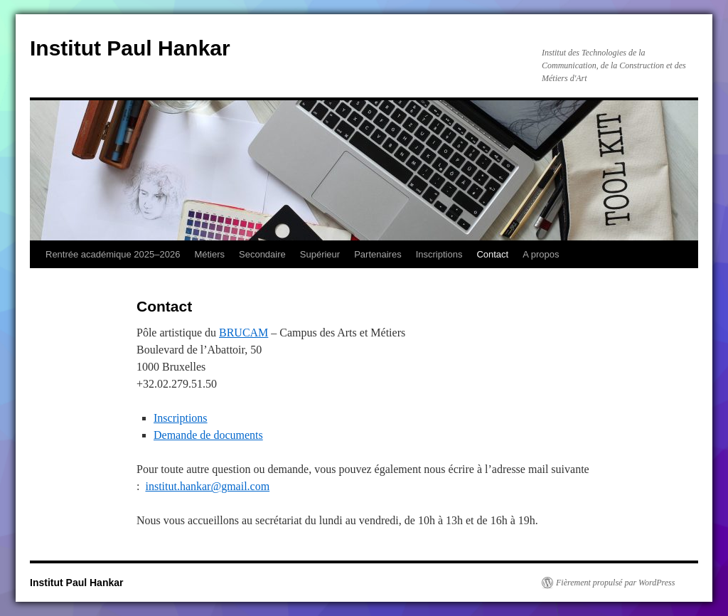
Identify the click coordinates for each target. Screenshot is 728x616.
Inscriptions (439, 254)
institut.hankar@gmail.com (207, 486)
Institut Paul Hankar (130, 48)
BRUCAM (243, 332)
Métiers (209, 254)
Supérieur (320, 254)
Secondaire (262, 254)
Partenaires (377, 254)
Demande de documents (208, 435)
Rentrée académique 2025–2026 (113, 254)
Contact (492, 254)
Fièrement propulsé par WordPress (615, 583)
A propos (541, 254)
